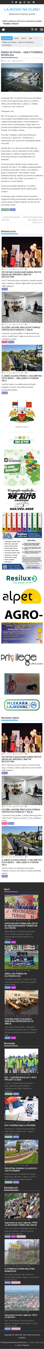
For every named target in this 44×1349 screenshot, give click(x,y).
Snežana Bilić (18, 61)
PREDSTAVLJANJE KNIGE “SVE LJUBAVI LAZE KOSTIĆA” (32, 220)
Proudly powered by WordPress (13, 1342)
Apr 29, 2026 (10, 920)
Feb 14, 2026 (10, 1266)
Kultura (4, 342)
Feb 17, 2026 (10, 1220)
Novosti (12, 209)
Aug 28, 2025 (10, 1122)
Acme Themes (23, 1345)
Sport (13, 942)
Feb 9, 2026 (9, 1312)
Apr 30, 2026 (7, 269)
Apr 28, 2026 (10, 1016)
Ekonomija (5, 209)
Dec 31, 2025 (10, 1074)
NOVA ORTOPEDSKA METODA (11, 218)
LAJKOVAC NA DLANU (22, 9)
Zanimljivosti (21, 1236)
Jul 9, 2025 (9, 1165)
